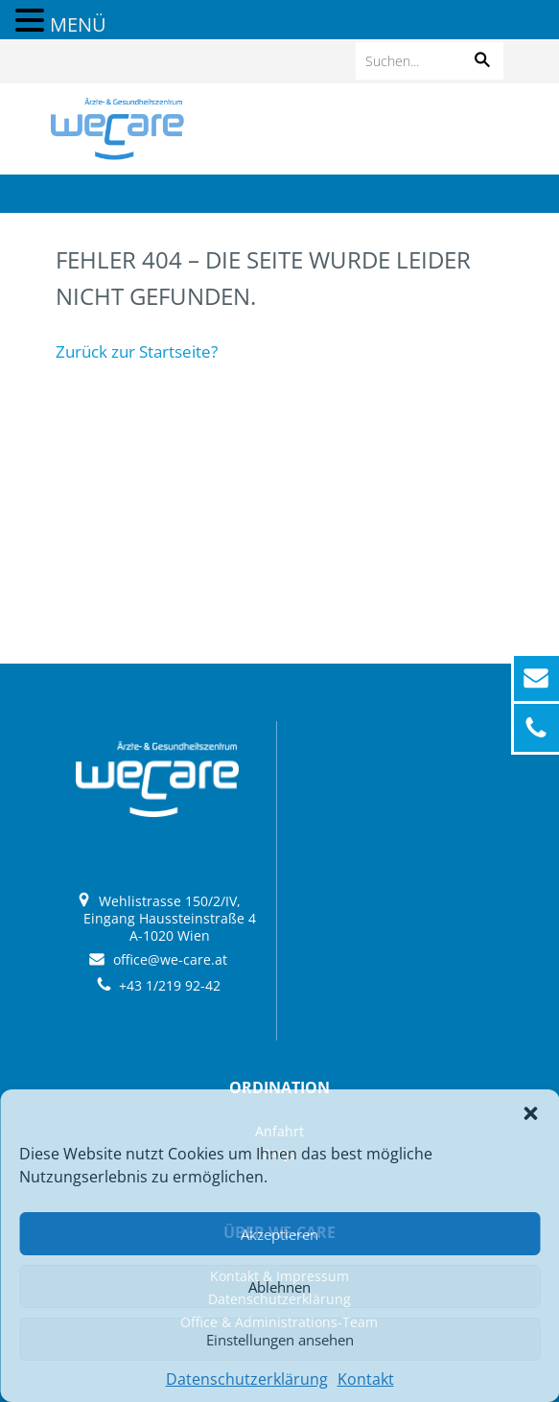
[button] (530, 1113)
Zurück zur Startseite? (137, 351)
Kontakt (366, 1379)
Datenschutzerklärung (247, 1379)
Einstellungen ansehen (280, 1339)
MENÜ (78, 24)
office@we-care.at (170, 959)
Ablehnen (279, 1287)
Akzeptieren (279, 1234)
